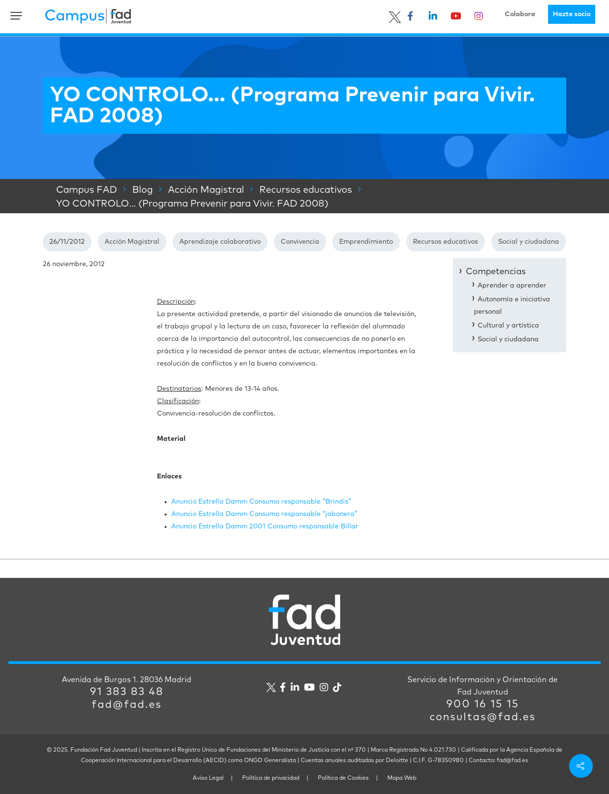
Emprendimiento (366, 241)
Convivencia (300, 241)
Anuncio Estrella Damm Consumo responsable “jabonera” (264, 514)
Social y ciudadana (528, 241)
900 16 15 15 (482, 704)
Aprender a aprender (512, 285)
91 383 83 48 (127, 692)
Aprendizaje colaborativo (220, 241)
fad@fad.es (127, 705)
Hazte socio (571, 14)
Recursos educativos (445, 241)
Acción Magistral (132, 241)
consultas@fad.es (483, 717)
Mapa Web (401, 778)
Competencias (496, 272)
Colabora (520, 14)
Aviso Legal (208, 778)
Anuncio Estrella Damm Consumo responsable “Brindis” (261, 501)
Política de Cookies (343, 778)
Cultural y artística (508, 325)
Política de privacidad (270, 778)
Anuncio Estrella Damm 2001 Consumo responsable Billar (264, 526)
